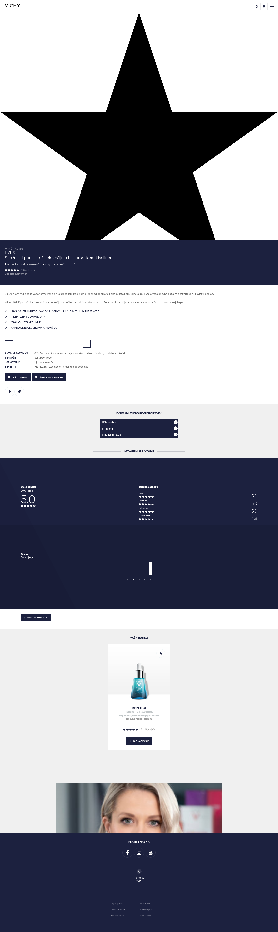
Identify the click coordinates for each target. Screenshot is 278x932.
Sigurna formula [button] (140, 434)
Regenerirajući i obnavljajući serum (139, 713)
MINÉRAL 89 (139, 708)
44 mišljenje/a (147, 729)
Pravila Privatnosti (118, 909)
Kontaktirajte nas (146, 909)
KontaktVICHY (139, 875)
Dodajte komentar (16, 273)
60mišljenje (28, 269)
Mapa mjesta (145, 903)
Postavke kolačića (118, 915)
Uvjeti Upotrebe (117, 903)
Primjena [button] (140, 428)
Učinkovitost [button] (140, 422)
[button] (272, 6)
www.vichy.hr (145, 915)
